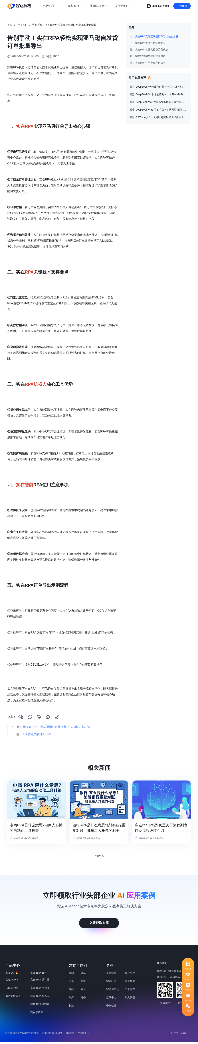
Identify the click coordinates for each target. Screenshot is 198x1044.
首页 (9, 24)
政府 (71, 999)
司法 (83, 983)
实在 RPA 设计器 (39, 981)
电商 (71, 991)
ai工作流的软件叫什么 (37, 734)
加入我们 (130, 999)
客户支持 (130, 975)
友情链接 (84, 1035)
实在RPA (25, 126)
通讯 (71, 983)
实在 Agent (11, 981)
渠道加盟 (130, 983)
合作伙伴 (111, 1007)
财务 (83, 999)
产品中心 (48, 5)
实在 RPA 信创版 (39, 990)
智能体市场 (112, 991)
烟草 (83, 975)
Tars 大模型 (12, 990)
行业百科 (22, 24)
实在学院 (111, 975)
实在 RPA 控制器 (39, 1006)
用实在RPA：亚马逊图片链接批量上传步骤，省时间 (56, 726)
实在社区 (111, 983)
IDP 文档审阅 (13, 998)
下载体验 (182, 6)
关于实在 (130, 991)
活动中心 (111, 999)
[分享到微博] (30, 717)
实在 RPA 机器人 (39, 998)
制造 (71, 1007)
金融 (71, 975)
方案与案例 (72, 5)
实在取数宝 (36, 1014)
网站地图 (70, 1035)
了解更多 (99, 857)
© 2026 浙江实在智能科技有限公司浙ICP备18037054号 (33, 1035)
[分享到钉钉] (39, 717)
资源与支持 (97, 5)
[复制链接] (57, 717)
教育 (83, 991)
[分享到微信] (21, 717)
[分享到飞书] (48, 717)
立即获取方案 (99, 925)
